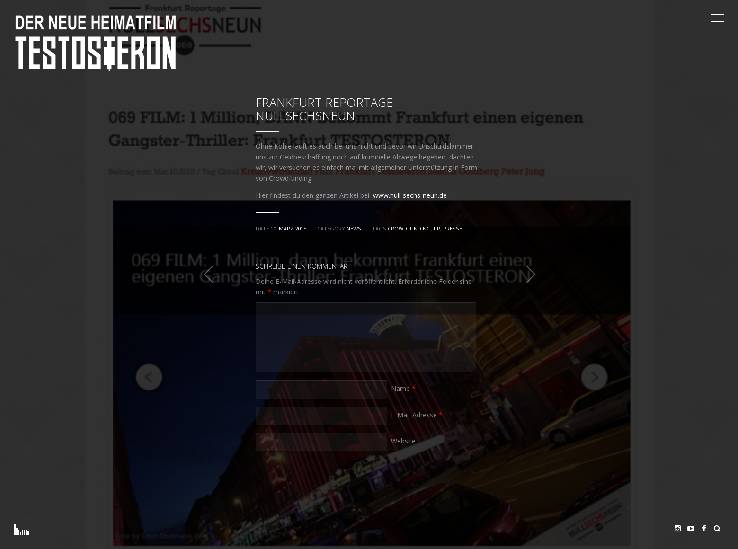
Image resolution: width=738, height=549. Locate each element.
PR (437, 228)
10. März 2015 (288, 228)
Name (403, 388)
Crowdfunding (409, 228)
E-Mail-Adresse (417, 414)
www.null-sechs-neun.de (410, 195)
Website (403, 440)
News (354, 228)
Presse (452, 228)
